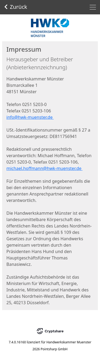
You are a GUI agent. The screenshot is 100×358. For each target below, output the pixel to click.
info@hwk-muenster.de (30, 117)
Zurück (15, 6)
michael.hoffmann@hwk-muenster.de (44, 168)
